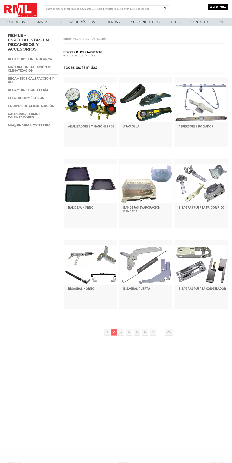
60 (76, 55)
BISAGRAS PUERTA (136, 288)
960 (94, 55)
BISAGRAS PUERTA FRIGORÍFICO (201, 207)
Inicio (68, 38)
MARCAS (42, 22)
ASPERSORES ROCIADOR (196, 126)
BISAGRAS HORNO (81, 288)
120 (82, 55)
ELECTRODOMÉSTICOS (78, 22)
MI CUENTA (218, 7)
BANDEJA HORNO (81, 207)
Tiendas (113, 22)
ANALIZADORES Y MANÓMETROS (91, 126)
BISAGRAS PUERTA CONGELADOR (202, 288)
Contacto (199, 22)
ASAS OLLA (131, 126)
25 (169, 332)
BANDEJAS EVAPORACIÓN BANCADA (141, 209)
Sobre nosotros (145, 22)
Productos (15, 22)
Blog (175, 22)
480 (88, 55)
